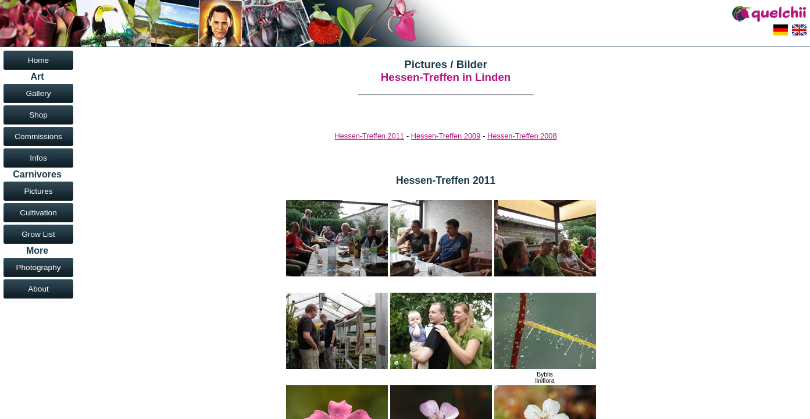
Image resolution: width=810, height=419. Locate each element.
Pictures (38, 191)
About (38, 289)
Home (38, 60)
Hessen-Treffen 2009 (446, 136)
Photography (38, 267)
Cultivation (38, 212)
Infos (38, 158)
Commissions (38, 136)
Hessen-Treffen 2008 (522, 136)
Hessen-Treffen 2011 (369, 136)
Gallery (38, 93)
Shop (38, 115)
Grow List (38, 234)
